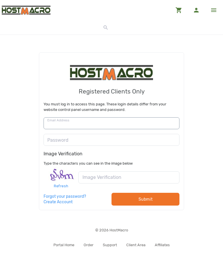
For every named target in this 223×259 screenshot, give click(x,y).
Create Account (58, 201)
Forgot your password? (65, 196)
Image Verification (63, 154)
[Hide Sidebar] (214, 10)
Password (58, 140)
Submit (146, 199)
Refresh (61, 186)
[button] (179, 10)
